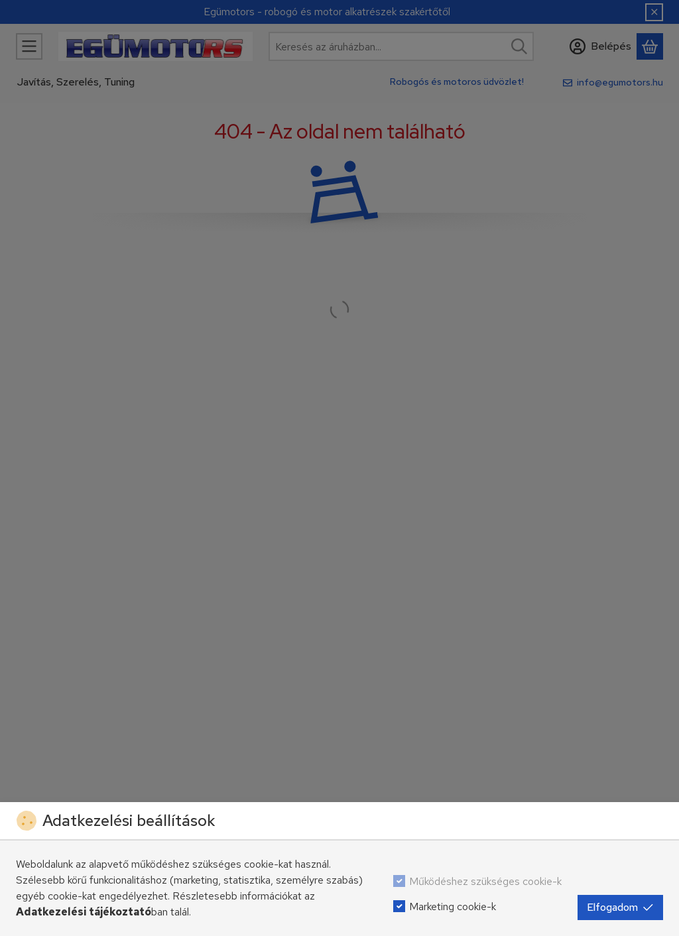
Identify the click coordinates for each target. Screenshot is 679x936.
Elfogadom (620, 907)
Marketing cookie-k (452, 906)
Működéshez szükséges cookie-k (485, 881)
